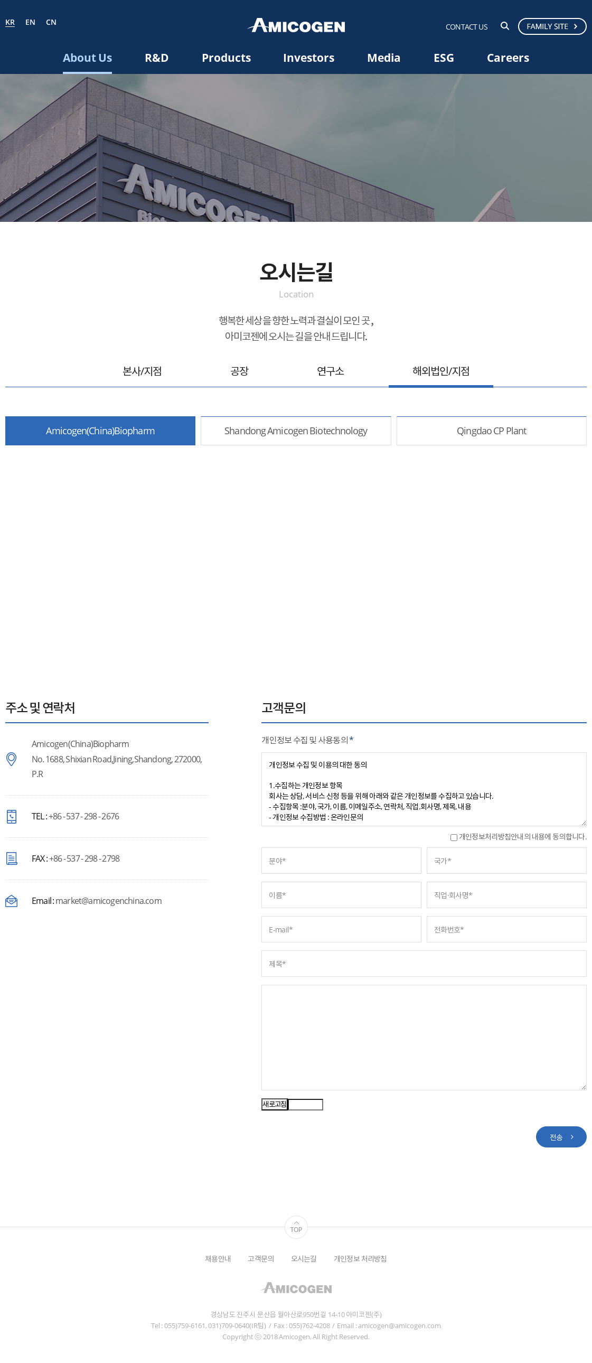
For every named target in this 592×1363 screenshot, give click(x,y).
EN (30, 22)
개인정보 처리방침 (360, 1259)
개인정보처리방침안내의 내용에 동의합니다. (518, 837)
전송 (556, 1137)
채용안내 (218, 1259)
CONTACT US (466, 27)
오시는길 (304, 1259)
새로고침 (274, 1104)
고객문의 (261, 1259)
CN (51, 22)
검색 (505, 26)
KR (10, 22)
